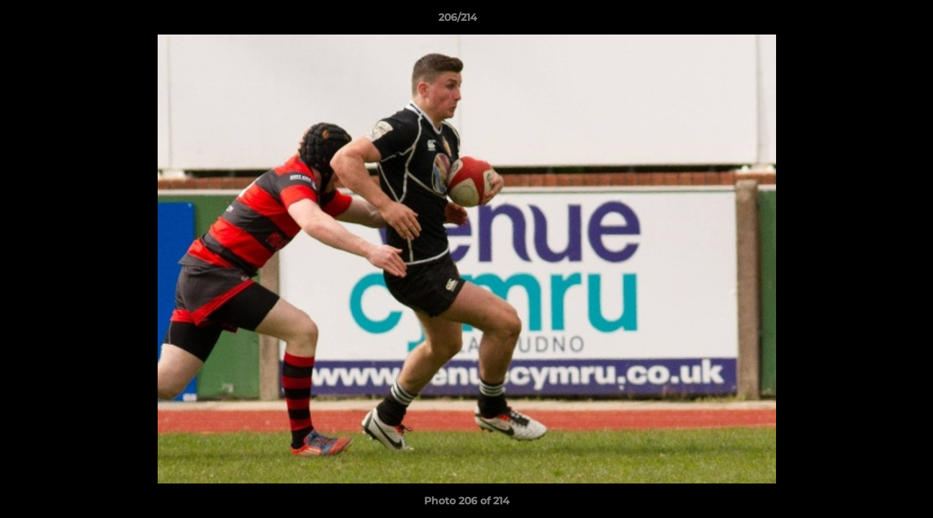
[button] (872, 20)
